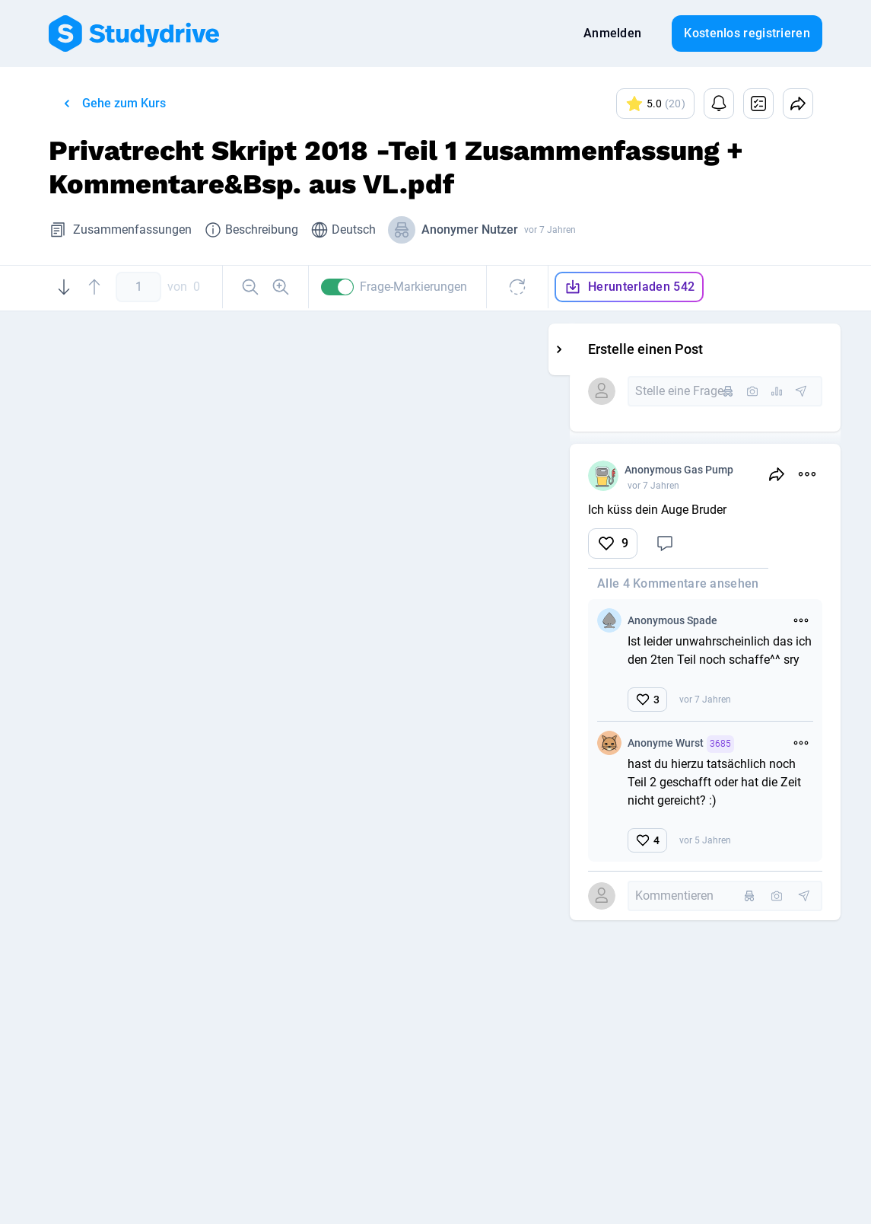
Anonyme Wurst (708, 744)
